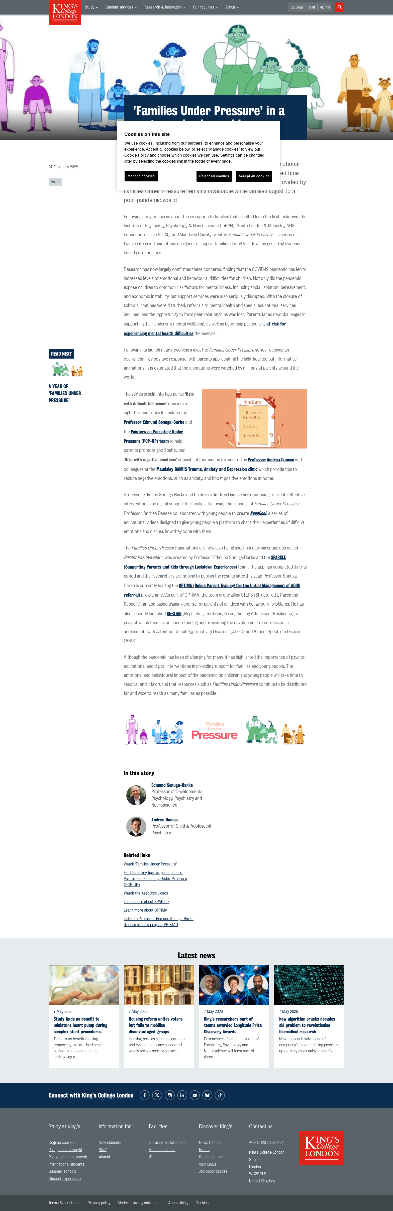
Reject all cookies (214, 176)
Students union (211, 1157)
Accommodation (162, 1150)
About (230, 7)
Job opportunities (213, 1171)
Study (89, 7)
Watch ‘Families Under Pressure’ (150, 864)
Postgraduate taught (65, 1150)
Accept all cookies (254, 176)
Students (297, 7)
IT (150, 1157)
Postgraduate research (68, 1157)
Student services (119, 7)
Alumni (325, 7)
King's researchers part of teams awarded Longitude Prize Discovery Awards (233, 1025)
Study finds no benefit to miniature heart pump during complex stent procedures (80, 1025)
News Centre (210, 1143)
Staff (311, 7)
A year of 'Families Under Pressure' (65, 393)
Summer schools (62, 1171)
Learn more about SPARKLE (146, 902)
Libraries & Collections (167, 1143)
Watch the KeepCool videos (146, 893)
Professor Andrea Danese (271, 459)
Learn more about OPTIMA (145, 910)
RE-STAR (174, 613)
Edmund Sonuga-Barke (172, 785)
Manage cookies (141, 176)
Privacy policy (99, 1203)
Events (204, 1150)
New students (110, 1143)
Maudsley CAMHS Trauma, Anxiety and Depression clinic (206, 469)
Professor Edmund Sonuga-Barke (154, 422)
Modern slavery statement (139, 1203)
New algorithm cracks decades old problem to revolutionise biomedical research (307, 1025)
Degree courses (62, 1143)
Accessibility (178, 1203)
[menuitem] (91, 7)
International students (66, 1164)
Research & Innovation (163, 7)
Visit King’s (207, 1164)
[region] (198, 155)
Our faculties (203, 7)
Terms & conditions (64, 1203)
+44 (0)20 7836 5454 (266, 1143)
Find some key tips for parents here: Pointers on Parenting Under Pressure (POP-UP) (155, 879)
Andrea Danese (164, 819)
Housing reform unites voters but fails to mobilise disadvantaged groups (155, 1025)
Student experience (65, 1179)
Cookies (202, 1203)
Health (55, 182)
